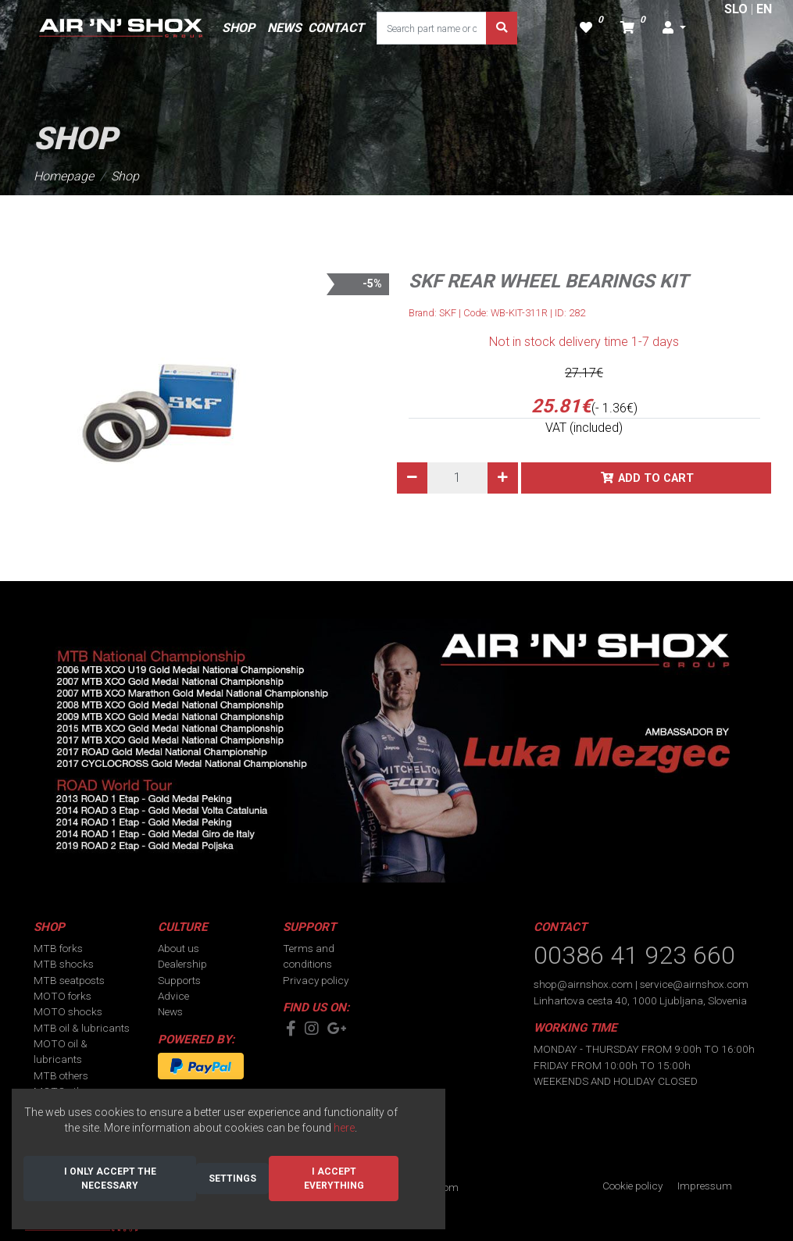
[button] (674, 28)
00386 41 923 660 (634, 955)
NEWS (284, 27)
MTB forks (58, 948)
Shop (125, 176)
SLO (736, 9)
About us (178, 948)
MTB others (61, 1075)
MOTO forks (62, 996)
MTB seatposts (69, 980)
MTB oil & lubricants (82, 1028)
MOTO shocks (68, 1011)
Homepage (64, 176)
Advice (173, 996)
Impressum (704, 1185)
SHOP (238, 27)
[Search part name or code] (432, 28)
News (170, 1011)
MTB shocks (64, 963)
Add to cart (656, 478)
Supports (179, 980)
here (344, 1128)
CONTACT (336, 27)
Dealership (182, 963)
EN (764, 9)
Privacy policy (315, 980)
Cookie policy (632, 1185)
